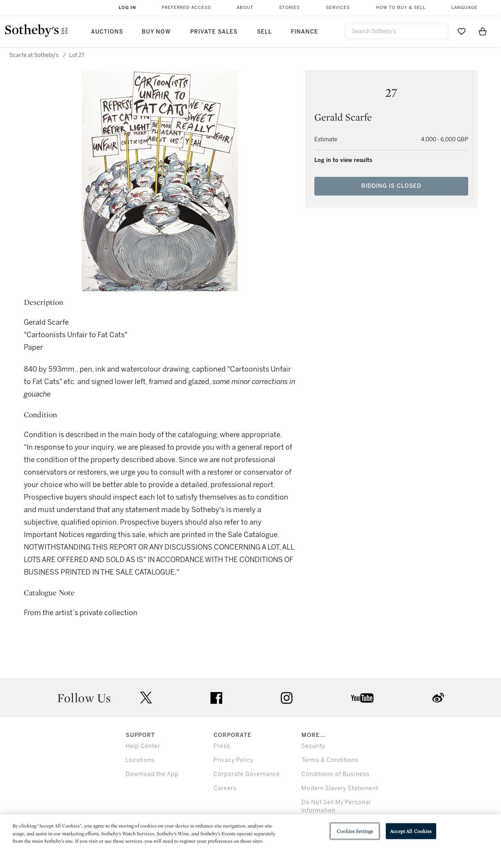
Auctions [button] (107, 31)
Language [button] (464, 7)
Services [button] (338, 7)
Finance (304, 31)
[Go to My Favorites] (461, 31)
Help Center (143, 746)
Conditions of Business (335, 774)
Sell (264, 31)
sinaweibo (438, 698)
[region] (250, 831)
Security (313, 746)
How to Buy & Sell (401, 7)
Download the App (152, 774)
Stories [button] (289, 7)
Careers (225, 788)
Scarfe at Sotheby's (34, 55)
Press (222, 746)
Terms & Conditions (329, 760)
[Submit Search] (439, 31)
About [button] (245, 7)
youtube (362, 698)
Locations (140, 760)
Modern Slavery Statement (339, 788)
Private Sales (213, 31)
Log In (127, 7)
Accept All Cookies (410, 831)
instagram (286, 698)
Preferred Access (186, 7)
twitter (146, 698)
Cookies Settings (355, 831)
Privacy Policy (233, 760)
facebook (216, 698)
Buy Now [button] (156, 31)
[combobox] (397, 31)
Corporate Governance (247, 774)
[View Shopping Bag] (482, 31)
